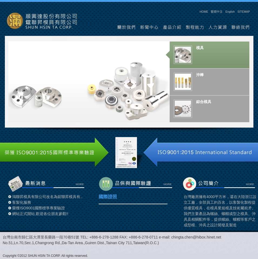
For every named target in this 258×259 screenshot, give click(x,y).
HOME (204, 11)
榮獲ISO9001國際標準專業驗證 (38, 208)
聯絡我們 (241, 27)
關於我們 (126, 27)
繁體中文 (217, 11)
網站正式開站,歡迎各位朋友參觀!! (40, 214)
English (229, 11)
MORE (80, 184)
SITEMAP (243, 11)
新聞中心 (149, 27)
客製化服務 (21, 202)
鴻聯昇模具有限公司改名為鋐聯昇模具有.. (47, 197)
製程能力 (195, 27)
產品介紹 (172, 27)
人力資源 (218, 27)
